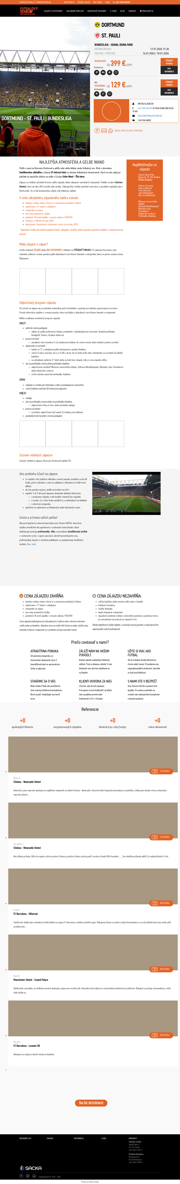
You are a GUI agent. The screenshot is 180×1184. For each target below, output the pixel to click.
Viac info (31, 544)
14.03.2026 (160, 770)
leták (134, 619)
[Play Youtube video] (126, 493)
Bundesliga (101, 45)
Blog (122, 11)
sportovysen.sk (44, 2)
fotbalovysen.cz (27, 2)
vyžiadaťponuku (169, 62)
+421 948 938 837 (121, 2)
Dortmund (112, 25)
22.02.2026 (160, 1034)
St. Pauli (110, 36)
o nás (107, 2)
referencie (69, 2)
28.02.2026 (160, 902)
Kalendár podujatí (75, 11)
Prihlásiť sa (146, 11)
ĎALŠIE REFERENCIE (91, 1103)
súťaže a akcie (83, 2)
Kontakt (132, 11)
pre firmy (97, 2)
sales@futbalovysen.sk (149, 115)
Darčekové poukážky (97, 11)
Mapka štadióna (145, 179)
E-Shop (113, 11)
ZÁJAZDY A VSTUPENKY (53, 11)
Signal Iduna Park (122, 45)
